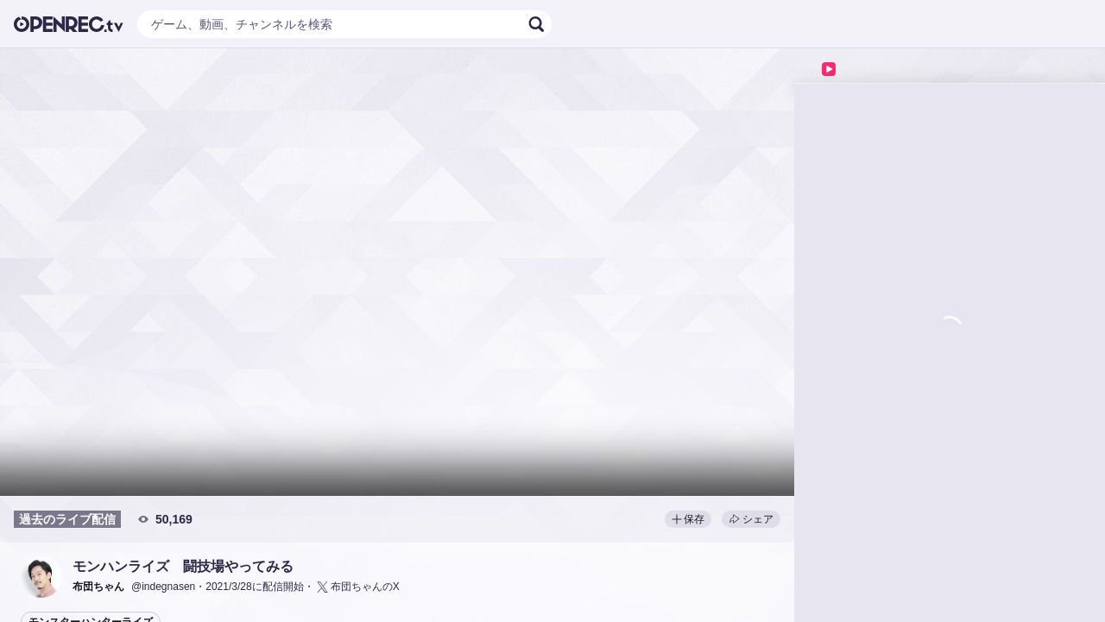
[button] (41, 577)
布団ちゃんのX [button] (357, 587)
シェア (751, 519)
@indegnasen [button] (163, 587)
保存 (688, 519)
